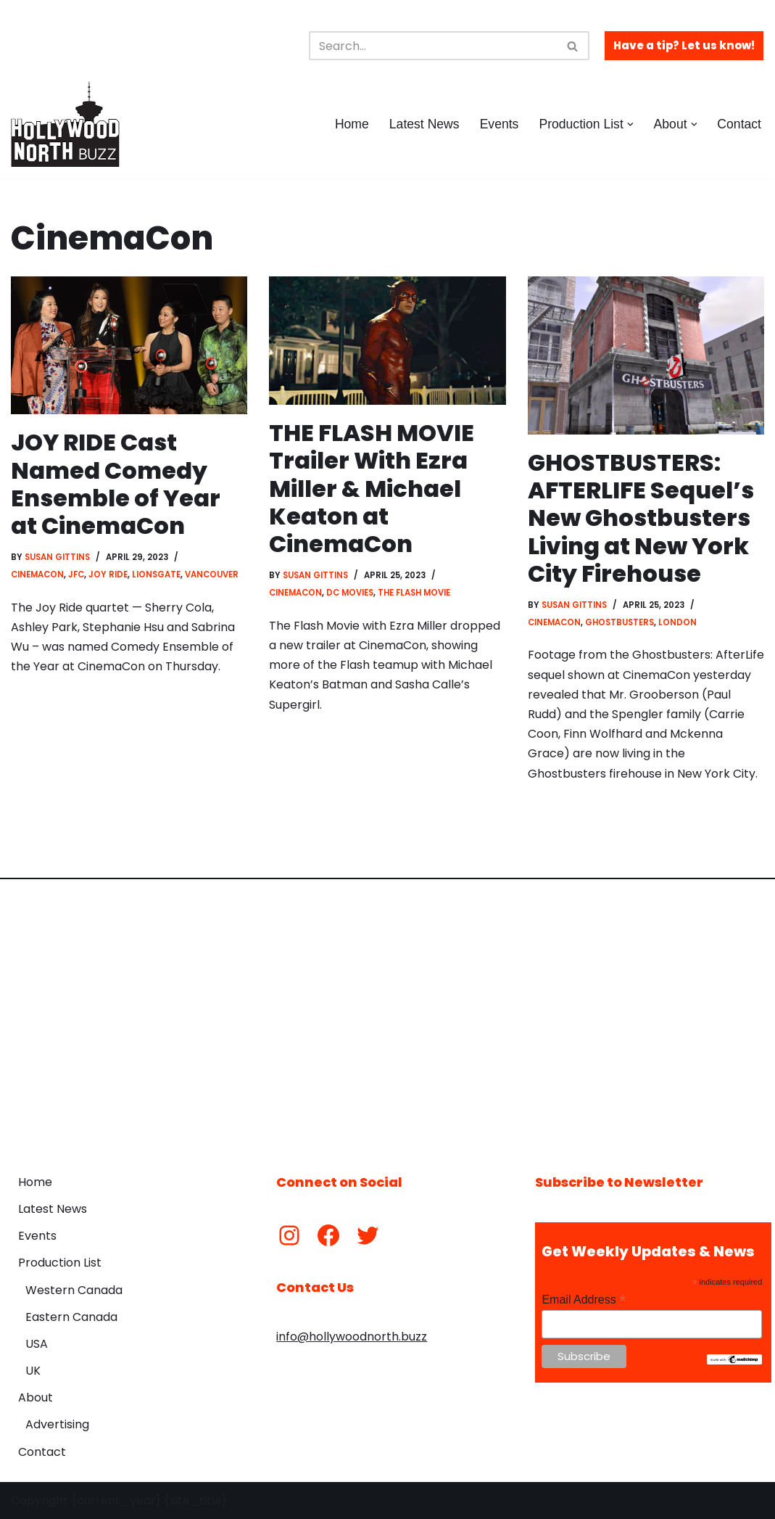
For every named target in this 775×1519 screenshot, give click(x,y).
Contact (739, 124)
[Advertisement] (387, 1015)
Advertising (57, 1424)
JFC (76, 574)
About (35, 1397)
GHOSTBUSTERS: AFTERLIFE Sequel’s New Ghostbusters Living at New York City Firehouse (641, 518)
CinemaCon (37, 574)
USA (36, 1343)
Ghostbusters (619, 622)
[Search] (433, 45)
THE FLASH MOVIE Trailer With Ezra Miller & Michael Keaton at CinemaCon (371, 488)
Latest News (424, 124)
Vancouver (212, 574)
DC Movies (349, 592)
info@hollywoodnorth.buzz (351, 1336)
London (677, 622)
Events (499, 124)
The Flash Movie (414, 592)
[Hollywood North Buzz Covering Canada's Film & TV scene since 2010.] (65, 124)
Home (352, 124)
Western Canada (74, 1290)
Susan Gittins (57, 557)
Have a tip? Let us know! (684, 45)
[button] (630, 124)
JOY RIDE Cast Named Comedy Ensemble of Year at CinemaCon (115, 484)
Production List (59, 1262)
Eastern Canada (71, 1317)
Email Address (584, 1299)
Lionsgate (156, 574)
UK (33, 1370)
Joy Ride (108, 574)
